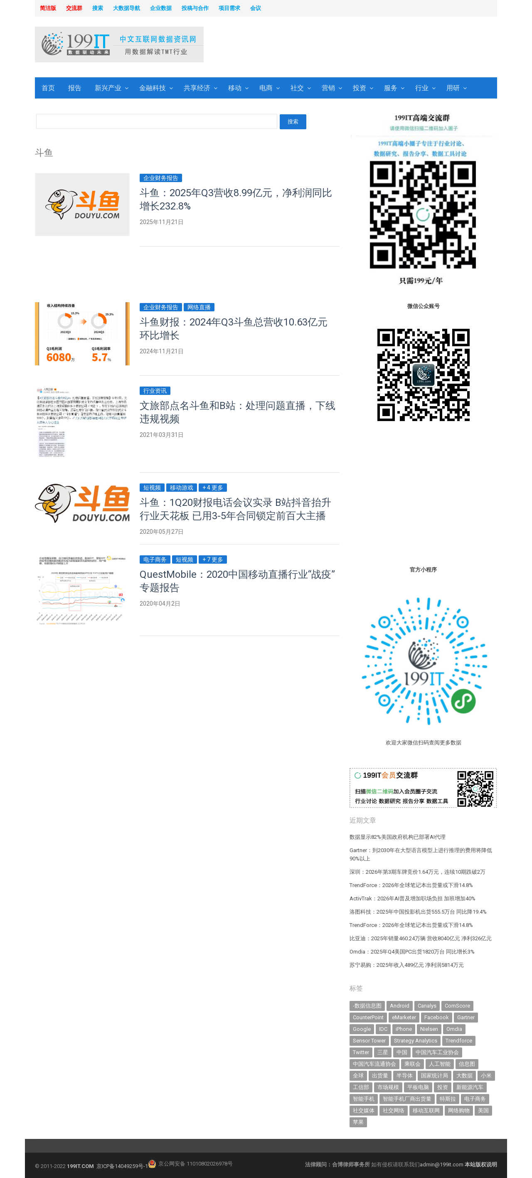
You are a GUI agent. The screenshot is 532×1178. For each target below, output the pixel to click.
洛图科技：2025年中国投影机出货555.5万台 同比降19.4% (418, 912)
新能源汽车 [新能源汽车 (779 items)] (469, 1087)
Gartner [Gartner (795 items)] (466, 1017)
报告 (74, 88)
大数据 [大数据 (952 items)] (464, 1075)
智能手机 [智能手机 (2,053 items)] (363, 1099)
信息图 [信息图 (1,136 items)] (467, 1064)
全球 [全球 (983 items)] (358, 1075)
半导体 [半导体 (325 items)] (405, 1075)
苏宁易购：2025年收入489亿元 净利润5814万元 (407, 965)
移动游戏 (181, 487)
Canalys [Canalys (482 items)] (427, 1006)
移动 (234, 88)
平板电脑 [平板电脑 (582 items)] (418, 1087)
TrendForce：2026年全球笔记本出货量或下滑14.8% (411, 885)
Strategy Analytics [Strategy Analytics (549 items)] (415, 1041)
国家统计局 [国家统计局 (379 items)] (434, 1075)
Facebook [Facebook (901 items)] (436, 1017)
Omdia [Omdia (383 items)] (454, 1029)
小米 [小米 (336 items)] (486, 1075)
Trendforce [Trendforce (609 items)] (459, 1041)
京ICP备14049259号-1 (122, 1166)
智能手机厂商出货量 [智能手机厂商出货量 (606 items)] (407, 1099)
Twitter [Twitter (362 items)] (361, 1052)
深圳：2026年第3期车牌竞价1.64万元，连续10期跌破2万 (417, 872)
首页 (48, 88)
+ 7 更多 (212, 559)
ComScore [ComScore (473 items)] (457, 1006)
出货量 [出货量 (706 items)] (380, 1075)
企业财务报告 (160, 178)
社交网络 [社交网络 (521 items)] (393, 1110)
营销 (328, 88)
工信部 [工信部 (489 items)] (361, 1087)
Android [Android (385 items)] (399, 1006)
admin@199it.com (442, 1164)
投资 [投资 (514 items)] (442, 1087)
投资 (359, 88)
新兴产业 (108, 88)
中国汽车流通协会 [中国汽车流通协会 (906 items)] (374, 1064)
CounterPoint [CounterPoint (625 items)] (368, 1017)
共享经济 (197, 88)
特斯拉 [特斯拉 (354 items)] (448, 1099)
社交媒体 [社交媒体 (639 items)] (363, 1110)
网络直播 (199, 307)
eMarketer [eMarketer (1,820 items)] (404, 1017)
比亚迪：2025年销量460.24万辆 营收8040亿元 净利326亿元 (421, 938)
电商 (266, 88)
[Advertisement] (372, 45)
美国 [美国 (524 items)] (483, 1110)
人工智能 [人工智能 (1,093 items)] (440, 1064)
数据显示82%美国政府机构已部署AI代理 (398, 837)
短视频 (152, 487)
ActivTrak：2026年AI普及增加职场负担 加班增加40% (412, 898)
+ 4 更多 (212, 487)
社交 (297, 88)
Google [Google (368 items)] (362, 1029)
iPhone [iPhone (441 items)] (404, 1029)
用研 (453, 88)
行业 (422, 88)
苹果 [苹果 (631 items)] (358, 1122)
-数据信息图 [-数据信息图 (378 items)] (367, 1006)
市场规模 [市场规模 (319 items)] (388, 1087)
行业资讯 (155, 390)
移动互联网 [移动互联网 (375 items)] (426, 1110)
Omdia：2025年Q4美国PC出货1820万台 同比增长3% (412, 952)
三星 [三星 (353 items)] (382, 1052)
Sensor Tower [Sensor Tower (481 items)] (369, 1041)
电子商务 (155, 559)
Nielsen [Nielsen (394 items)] (429, 1029)
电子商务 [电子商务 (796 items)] (475, 1099)
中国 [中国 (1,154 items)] (402, 1052)
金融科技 (152, 88)
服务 (390, 88)
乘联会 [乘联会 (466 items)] (412, 1064)
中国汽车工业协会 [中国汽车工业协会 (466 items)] (437, 1052)
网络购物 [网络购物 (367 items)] (459, 1110)
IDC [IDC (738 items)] (383, 1029)
